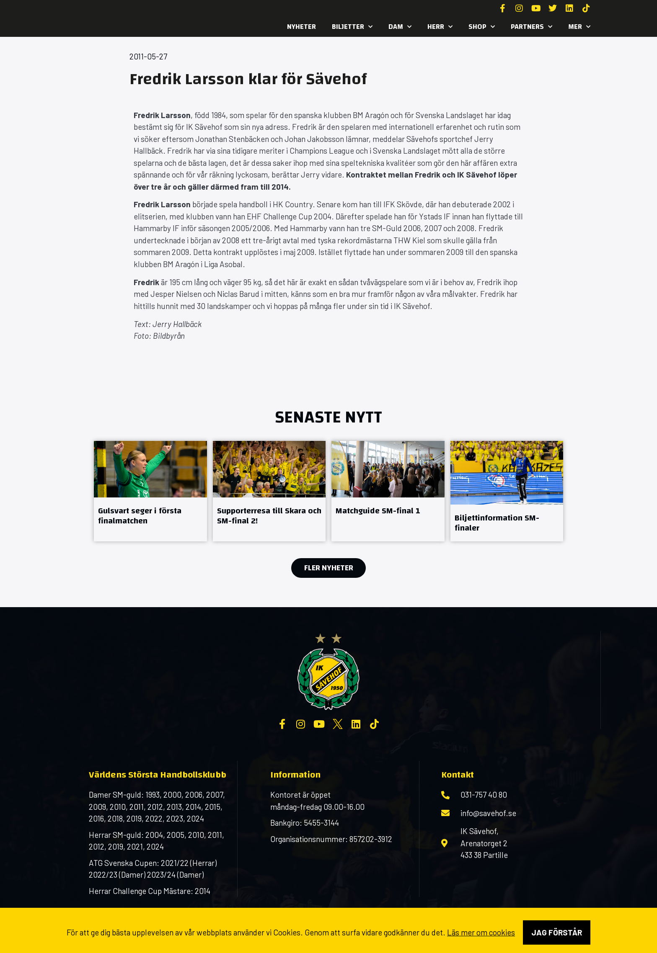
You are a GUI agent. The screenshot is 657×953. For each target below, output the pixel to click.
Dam (399, 26)
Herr (440, 26)
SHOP (481, 26)
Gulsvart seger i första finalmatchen (139, 515)
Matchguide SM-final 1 (378, 510)
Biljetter (352, 26)
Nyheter (301, 26)
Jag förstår (556, 932)
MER (579, 26)
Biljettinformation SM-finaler (497, 523)
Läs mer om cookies (481, 932)
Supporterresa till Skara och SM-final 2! (269, 515)
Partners (531, 26)
